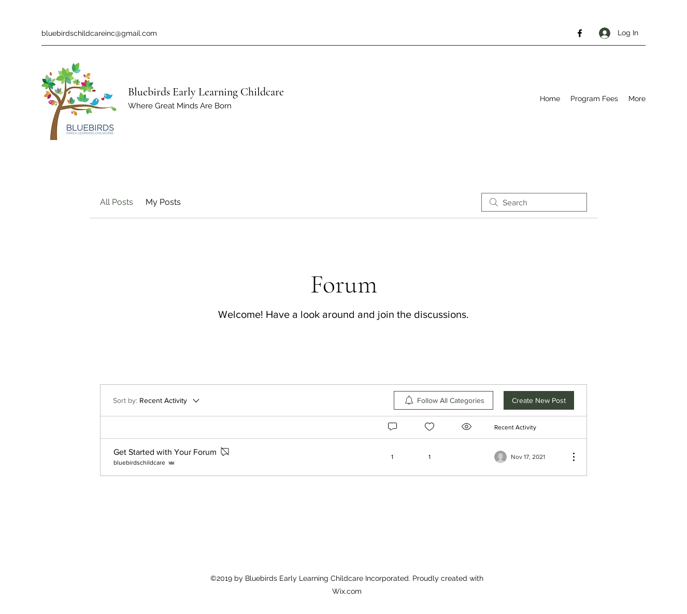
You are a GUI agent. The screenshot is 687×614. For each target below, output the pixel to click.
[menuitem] (443, 400)
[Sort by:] (157, 400)
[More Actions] (568, 457)
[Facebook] (580, 33)
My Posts (163, 202)
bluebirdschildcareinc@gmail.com (99, 33)
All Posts (116, 202)
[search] (534, 202)
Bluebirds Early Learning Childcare (206, 92)
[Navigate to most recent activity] (527, 457)
